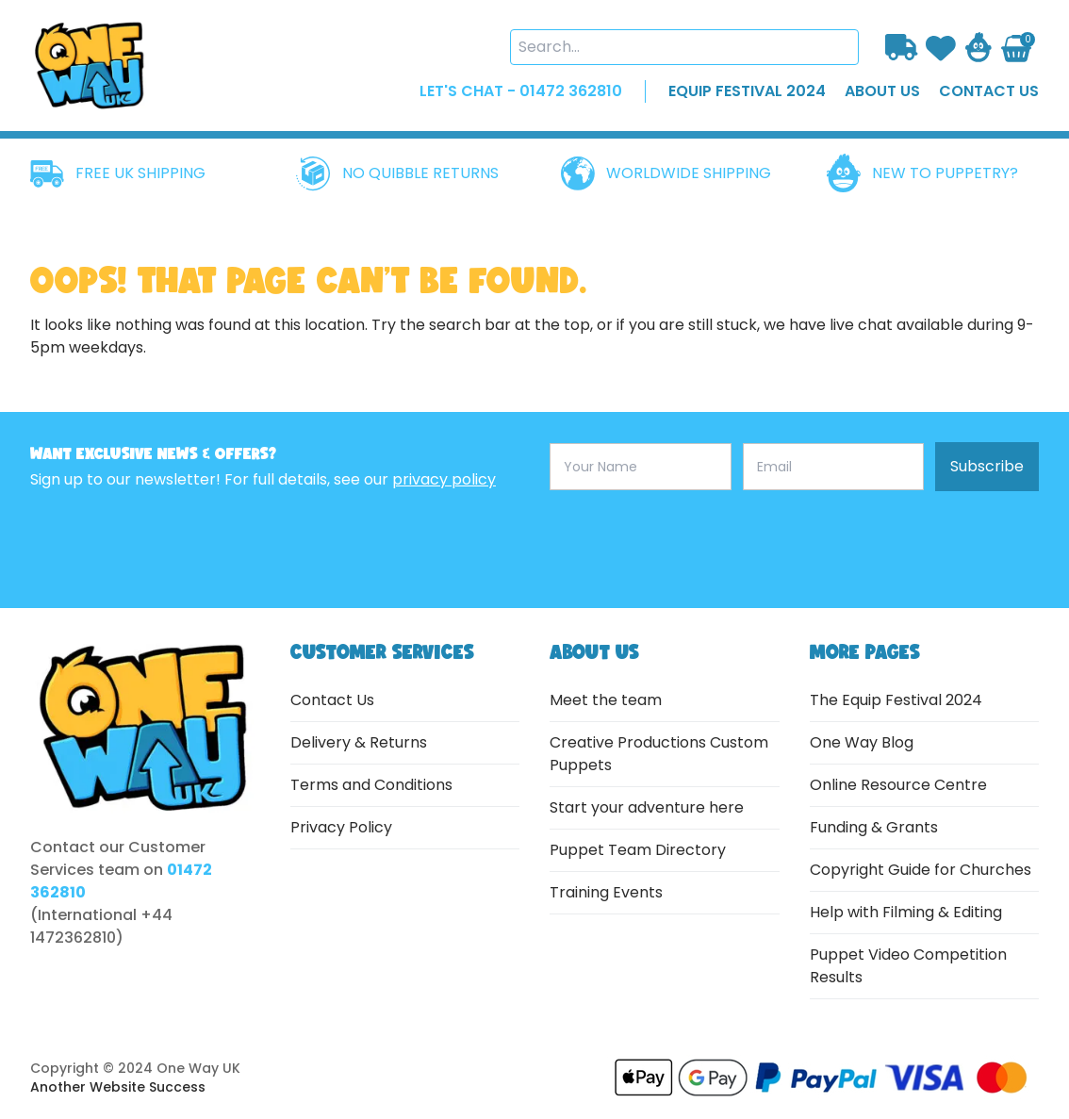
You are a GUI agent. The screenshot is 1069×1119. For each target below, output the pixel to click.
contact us (989, 91)
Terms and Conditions (371, 785)
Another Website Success (118, 1087)
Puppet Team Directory (638, 850)
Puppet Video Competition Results (908, 966)
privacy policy (444, 479)
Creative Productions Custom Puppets (659, 754)
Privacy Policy (341, 827)
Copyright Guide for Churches (920, 869)
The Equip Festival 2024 (896, 700)
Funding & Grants (874, 827)
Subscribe (987, 466)
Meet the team (606, 700)
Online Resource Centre (898, 785)
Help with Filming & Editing (906, 912)
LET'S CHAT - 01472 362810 (520, 91)
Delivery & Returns (358, 742)
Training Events (606, 892)
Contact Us (332, 700)
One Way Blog (861, 742)
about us (882, 91)
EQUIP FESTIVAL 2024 (747, 91)
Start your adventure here (647, 807)
